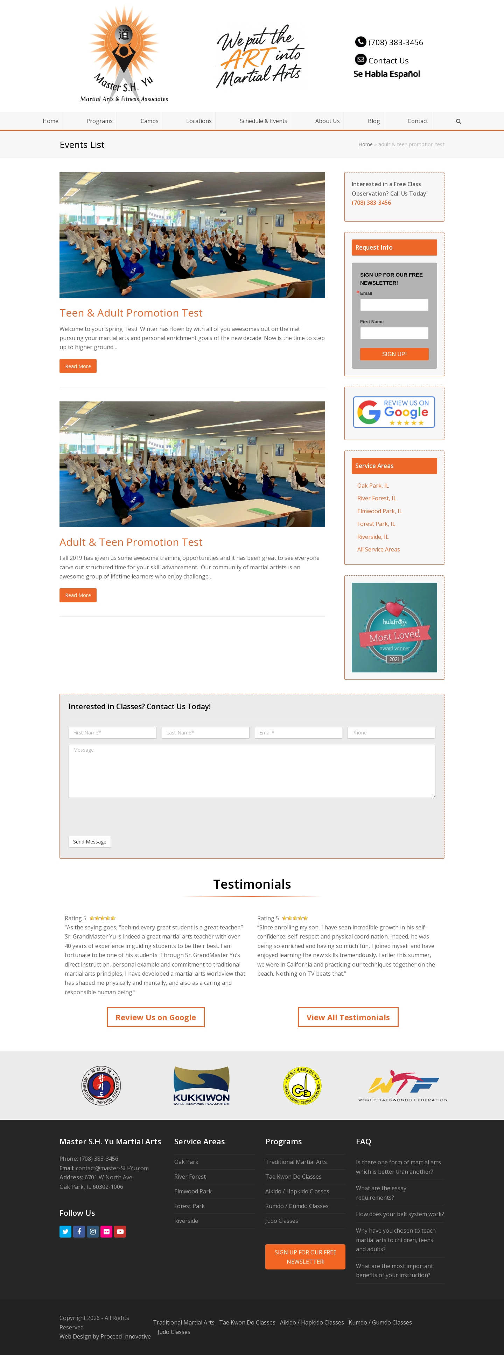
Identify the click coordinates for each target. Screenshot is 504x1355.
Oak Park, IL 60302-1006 (91, 1187)
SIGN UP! (394, 354)
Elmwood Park (193, 1191)
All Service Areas (378, 549)
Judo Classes (281, 1221)
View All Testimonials (348, 1017)
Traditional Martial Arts (296, 1162)
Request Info (374, 247)
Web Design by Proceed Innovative (105, 1336)
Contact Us (381, 60)
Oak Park (186, 1162)
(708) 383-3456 (389, 42)
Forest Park (189, 1206)
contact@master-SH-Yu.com (112, 1168)
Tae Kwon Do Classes (293, 1176)
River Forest (190, 1176)
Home (365, 144)
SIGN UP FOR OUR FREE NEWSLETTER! (305, 1256)
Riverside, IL (373, 537)
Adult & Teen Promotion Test (131, 542)
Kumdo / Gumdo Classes (297, 1206)
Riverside (186, 1221)
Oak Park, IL (373, 485)
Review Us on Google (155, 1017)
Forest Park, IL (376, 524)
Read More (78, 366)
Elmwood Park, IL (379, 511)
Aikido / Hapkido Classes (297, 1191)
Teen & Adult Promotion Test (131, 312)
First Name (372, 321)
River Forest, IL (377, 498)
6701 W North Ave (108, 1177)
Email (366, 293)
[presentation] (122, 817)
